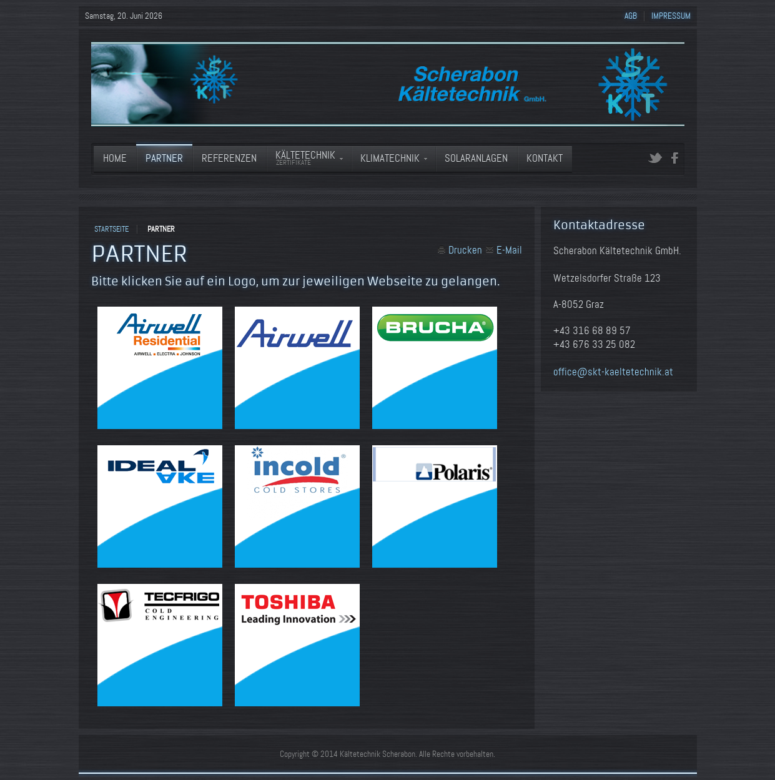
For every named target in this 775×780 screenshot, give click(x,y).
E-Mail (503, 250)
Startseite (111, 229)
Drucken (459, 250)
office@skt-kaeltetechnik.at (613, 372)
